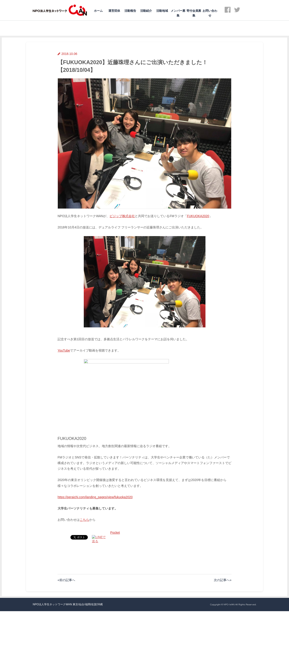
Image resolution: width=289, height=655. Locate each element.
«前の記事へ (66, 580)
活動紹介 (146, 10)
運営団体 (114, 10)
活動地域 (162, 10)
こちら (84, 519)
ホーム (98, 10)
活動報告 (130, 10)
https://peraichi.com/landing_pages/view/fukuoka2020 (95, 497)
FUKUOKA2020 (198, 216)
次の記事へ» (222, 580)
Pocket (115, 532)
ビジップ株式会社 (122, 216)
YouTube (64, 350)
